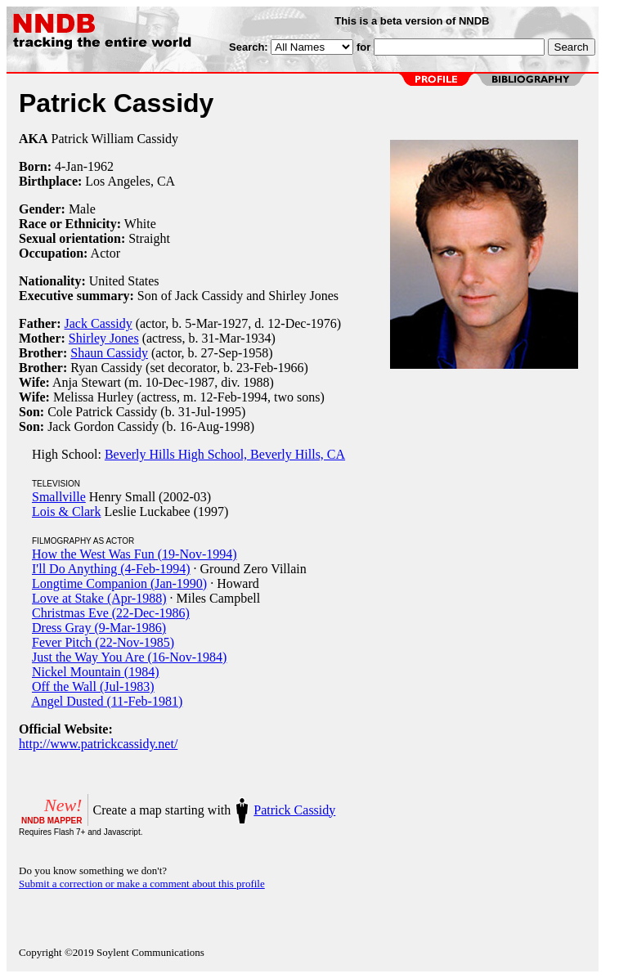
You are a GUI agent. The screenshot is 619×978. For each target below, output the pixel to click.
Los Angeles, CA (130, 181)
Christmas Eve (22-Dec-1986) (111, 613)
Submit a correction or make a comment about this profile (142, 883)
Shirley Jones (104, 338)
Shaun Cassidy (109, 353)
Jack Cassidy (98, 323)
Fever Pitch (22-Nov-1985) (103, 642)
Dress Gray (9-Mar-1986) (99, 628)
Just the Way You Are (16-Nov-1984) (129, 657)
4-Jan (69, 166)
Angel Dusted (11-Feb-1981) (106, 701)
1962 (100, 166)
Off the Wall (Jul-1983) (93, 686)
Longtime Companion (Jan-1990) (119, 583)
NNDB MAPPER (51, 820)
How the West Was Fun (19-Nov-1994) (134, 554)
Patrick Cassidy (294, 810)
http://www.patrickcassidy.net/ (98, 744)
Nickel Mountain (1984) (95, 672)
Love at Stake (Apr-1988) (99, 598)
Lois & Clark (66, 511)
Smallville (59, 497)
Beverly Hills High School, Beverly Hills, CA (225, 454)
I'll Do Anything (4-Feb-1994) (111, 569)
